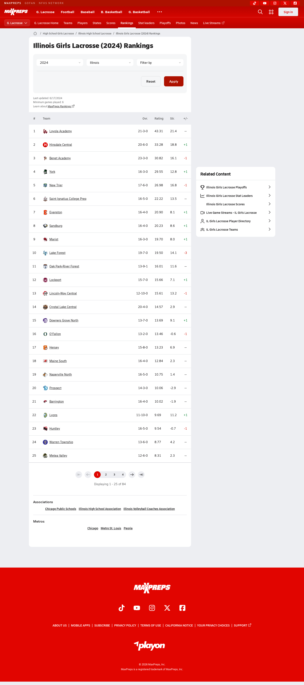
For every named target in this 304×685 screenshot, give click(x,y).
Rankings (127, 23)
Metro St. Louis (111, 528)
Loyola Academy (57, 131)
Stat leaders (146, 23)
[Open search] (260, 11)
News (194, 23)
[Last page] (141, 474)
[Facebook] (295, 3)
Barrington (53, 401)
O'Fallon (52, 334)
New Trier (52, 185)
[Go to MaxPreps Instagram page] (152, 608)
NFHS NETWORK (51, 3)
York (49, 171)
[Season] (60, 62)
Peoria (128, 528)
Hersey (51, 347)
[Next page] (132, 474)
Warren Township (58, 442)
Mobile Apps (80, 625)
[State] (110, 62)
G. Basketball (139, 11)
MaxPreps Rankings (61, 106)
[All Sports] (159, 11)
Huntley (51, 428)
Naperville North (57, 374)
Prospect (52, 388)
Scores (110, 23)
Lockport (52, 280)
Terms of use (150, 625)
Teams (68, 23)
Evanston (52, 212)
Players (82, 23)
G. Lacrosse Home (46, 23)
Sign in (288, 12)
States (97, 23)
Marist (50, 239)
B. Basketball (111, 11)
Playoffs (165, 23)
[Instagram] (275, 3)
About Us (60, 625)
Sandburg (52, 225)
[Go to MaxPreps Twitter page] (167, 608)
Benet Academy (57, 158)
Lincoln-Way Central (60, 293)
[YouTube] (264, 3)
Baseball (88, 11)
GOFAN (30, 3)
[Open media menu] (271, 11)
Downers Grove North (60, 320)
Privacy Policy (125, 625)
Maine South (55, 361)
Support (243, 625)
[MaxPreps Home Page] (35, 33)
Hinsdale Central (57, 144)
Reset (150, 81)
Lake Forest (54, 253)
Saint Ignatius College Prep (64, 198)
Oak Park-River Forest (61, 266)
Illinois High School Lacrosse (94, 33)
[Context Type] (160, 62)
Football (67, 11)
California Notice (179, 625)
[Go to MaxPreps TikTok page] (121, 608)
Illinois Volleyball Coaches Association (149, 509)
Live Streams (213, 23)
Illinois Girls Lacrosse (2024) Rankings (138, 33)
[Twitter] (285, 3)
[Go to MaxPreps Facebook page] (182, 608)
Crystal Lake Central (60, 307)
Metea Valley (55, 455)
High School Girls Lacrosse (58, 33)
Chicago (92, 528)
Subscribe (102, 625)
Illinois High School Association (100, 509)
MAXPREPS (12, 3)
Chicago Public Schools (60, 509)
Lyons (50, 415)
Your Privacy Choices (213, 625)
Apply (173, 81)
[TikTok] (254, 3)
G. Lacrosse (45, 11)
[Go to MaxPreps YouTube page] (136, 608)
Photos (180, 23)
